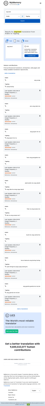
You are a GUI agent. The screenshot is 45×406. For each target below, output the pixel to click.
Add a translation (10, 73)
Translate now (31, 55)
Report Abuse (11, 395)
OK (28, 404)
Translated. (7, 385)
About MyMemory (12, 390)
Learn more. (21, 404)
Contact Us (11, 397)
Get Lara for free (12, 331)
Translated (12, 399)
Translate (10, 392)
